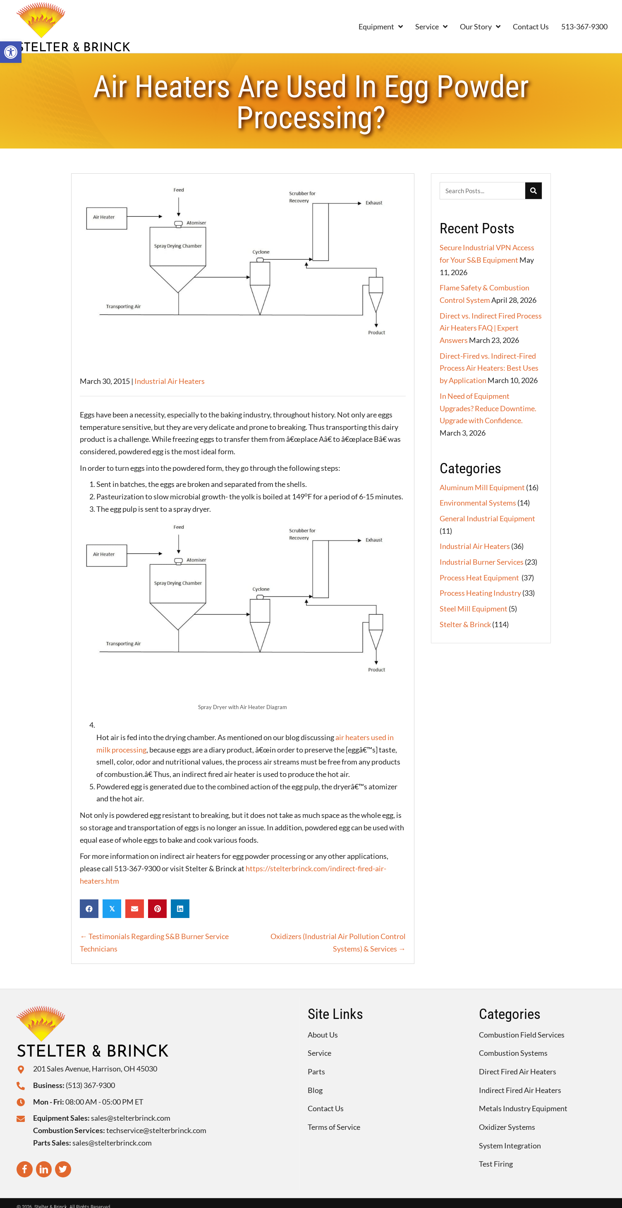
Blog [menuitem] (315, 1090)
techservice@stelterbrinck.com (156, 1130)
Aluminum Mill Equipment (482, 487)
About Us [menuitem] (323, 1034)
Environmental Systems (478, 502)
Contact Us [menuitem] (326, 1108)
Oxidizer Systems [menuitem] (507, 1126)
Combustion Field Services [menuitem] (522, 1034)
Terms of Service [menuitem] (334, 1126)
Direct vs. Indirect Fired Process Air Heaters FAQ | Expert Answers (491, 328)
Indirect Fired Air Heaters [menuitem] (520, 1090)
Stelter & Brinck (465, 624)
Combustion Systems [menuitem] (513, 1052)
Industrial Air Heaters (169, 381)
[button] (11, 52)
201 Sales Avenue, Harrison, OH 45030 (95, 1068)
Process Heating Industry (480, 592)
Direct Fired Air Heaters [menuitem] (517, 1071)
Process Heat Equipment (480, 577)
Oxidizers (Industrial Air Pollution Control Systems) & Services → (338, 942)
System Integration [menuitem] (510, 1145)
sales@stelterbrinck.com (130, 1117)
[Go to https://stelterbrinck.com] (102, 26)
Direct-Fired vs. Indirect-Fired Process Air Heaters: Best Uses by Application (489, 368)
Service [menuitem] (319, 1052)
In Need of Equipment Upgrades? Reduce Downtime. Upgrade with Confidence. (488, 408)
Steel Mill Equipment (473, 608)
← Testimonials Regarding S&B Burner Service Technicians (154, 942)
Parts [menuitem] (316, 1071)
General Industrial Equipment (487, 518)
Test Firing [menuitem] (496, 1163)
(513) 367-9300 (90, 1085)
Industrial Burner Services (482, 561)
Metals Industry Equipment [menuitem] (523, 1108)
